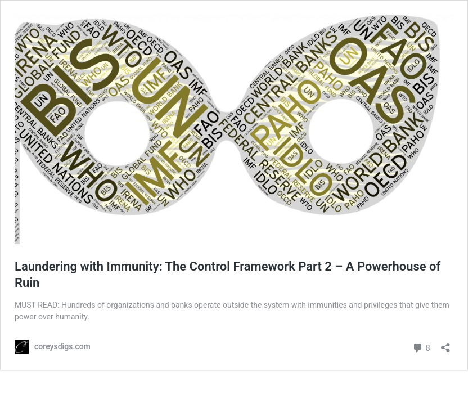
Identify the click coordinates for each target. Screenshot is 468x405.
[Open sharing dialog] (445, 344)
